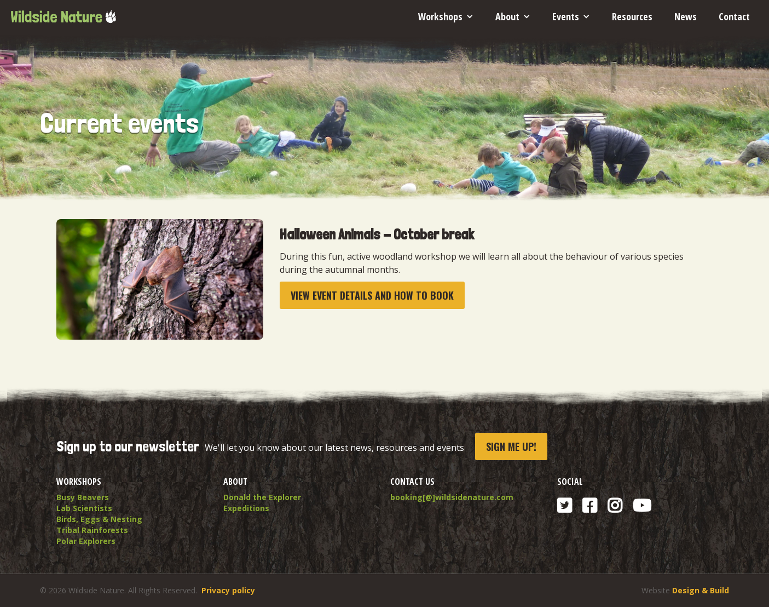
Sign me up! (511, 446)
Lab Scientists (84, 508)
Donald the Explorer (262, 497)
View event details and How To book (372, 295)
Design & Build (700, 590)
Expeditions (246, 508)
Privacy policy (228, 590)
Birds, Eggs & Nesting (99, 519)
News (685, 16)
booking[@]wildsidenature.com (451, 497)
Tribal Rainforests (92, 530)
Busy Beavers (82, 497)
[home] (63, 12)
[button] (445, 16)
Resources (632, 16)
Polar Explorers (85, 541)
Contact (734, 16)
